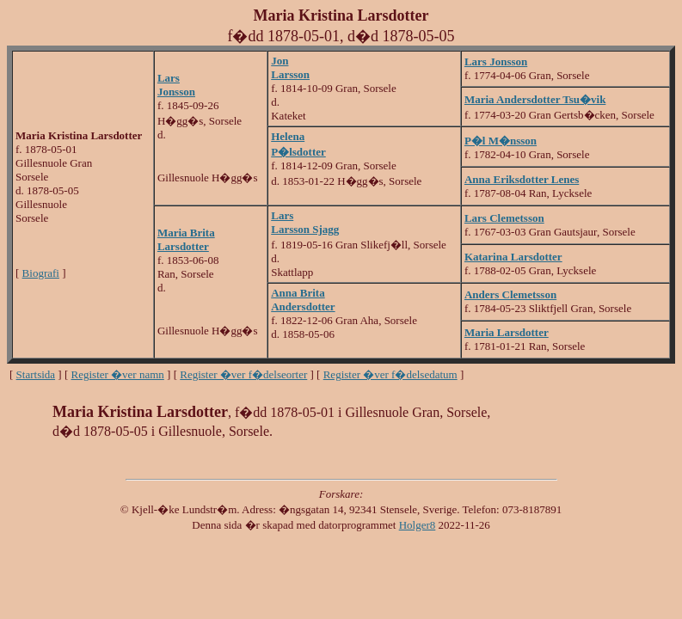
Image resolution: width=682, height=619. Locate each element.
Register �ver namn (117, 374)
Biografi (40, 273)
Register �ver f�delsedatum (390, 374)
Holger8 (417, 524)
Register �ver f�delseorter (243, 374)
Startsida (36, 374)
